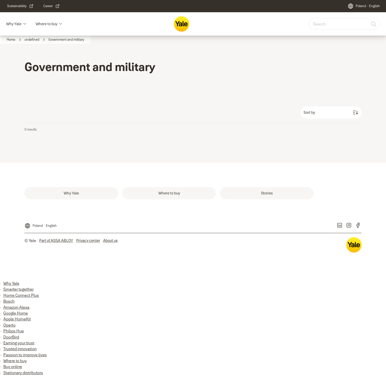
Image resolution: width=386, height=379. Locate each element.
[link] (20, 6)
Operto (9, 325)
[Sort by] (331, 112)
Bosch (9, 301)
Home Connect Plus (21, 295)
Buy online (12, 366)
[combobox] (344, 24)
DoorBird (11, 337)
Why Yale (13, 23)
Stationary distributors (23, 372)
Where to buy (46, 23)
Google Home (15, 313)
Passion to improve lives (25, 354)
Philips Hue (13, 330)
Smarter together (18, 289)
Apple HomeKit (17, 318)
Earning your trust (18, 342)
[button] (24, 24)
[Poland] (364, 6)
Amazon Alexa (16, 307)
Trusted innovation (20, 348)
